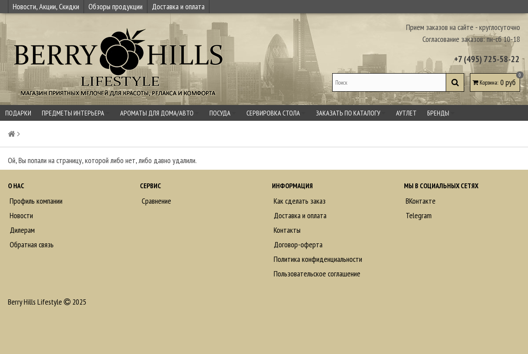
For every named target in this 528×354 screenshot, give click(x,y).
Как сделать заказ (299, 201)
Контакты (286, 230)
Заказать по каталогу (350, 113)
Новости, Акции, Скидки (46, 6)
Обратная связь (31, 244)
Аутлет (406, 112)
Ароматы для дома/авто (159, 113)
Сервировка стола (275, 113)
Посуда (222, 113)
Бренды (441, 113)
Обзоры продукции (115, 6)
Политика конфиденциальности (317, 259)
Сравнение (155, 201)
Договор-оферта (297, 244)
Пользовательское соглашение (316, 273)
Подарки (18, 112)
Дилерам (21, 230)
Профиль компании (35, 201)
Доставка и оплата (178, 6)
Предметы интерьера (76, 113)
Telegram (418, 215)
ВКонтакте (420, 201)
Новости (20, 215)
